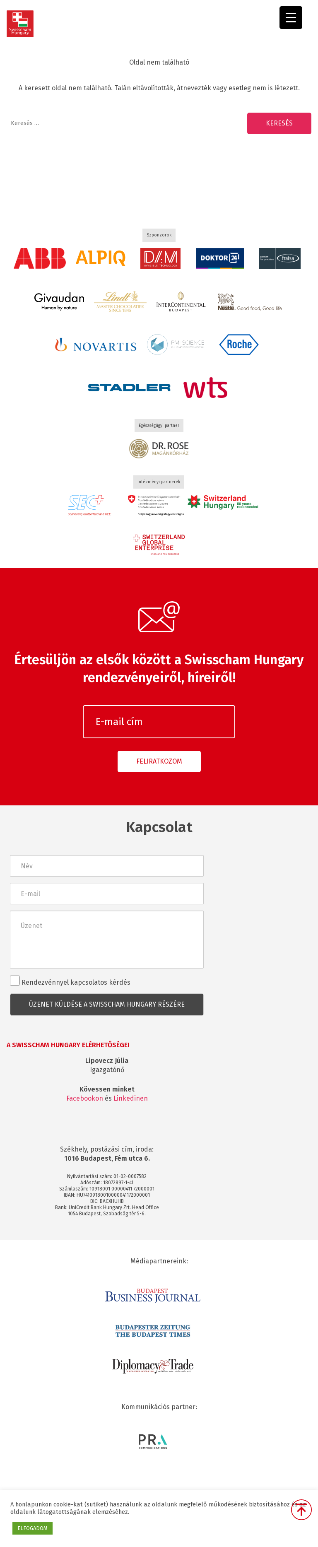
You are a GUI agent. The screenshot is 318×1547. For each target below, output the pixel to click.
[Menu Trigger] (290, 17)
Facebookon (84, 1098)
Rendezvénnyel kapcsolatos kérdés (70, 981)
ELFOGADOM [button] (32, 1528)
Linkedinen (130, 1098)
